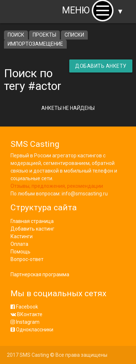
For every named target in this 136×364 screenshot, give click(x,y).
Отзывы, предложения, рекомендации (57, 186)
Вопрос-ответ (27, 259)
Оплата (19, 244)
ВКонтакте (26, 314)
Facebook (24, 307)
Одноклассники (32, 329)
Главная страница (32, 221)
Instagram (25, 322)
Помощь (20, 252)
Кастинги (22, 236)
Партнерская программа (40, 274)
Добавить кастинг (32, 229)
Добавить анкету (101, 66)
